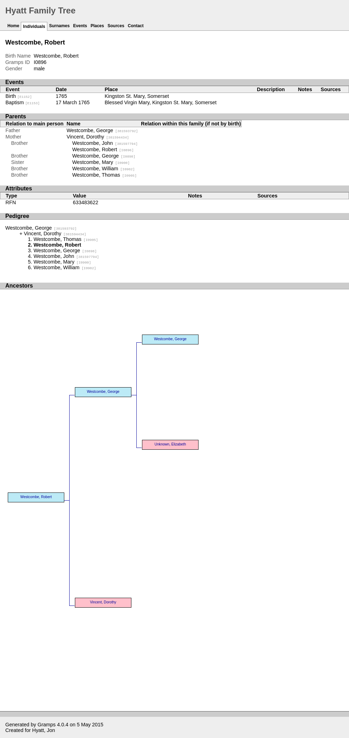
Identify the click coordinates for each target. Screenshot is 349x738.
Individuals (34, 26)
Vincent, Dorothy (98, 137)
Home (13, 25)
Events (80, 25)
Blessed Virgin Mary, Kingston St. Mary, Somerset (161, 102)
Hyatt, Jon (43, 730)
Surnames (59, 25)
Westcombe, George (102, 130)
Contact (136, 25)
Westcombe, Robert (103, 149)
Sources (115, 25)
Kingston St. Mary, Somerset (137, 96)
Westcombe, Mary (101, 162)
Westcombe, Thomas (104, 175)
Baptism (23, 102)
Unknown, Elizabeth (170, 444)
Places (97, 25)
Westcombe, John (105, 143)
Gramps (46, 724)
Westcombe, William (103, 168)
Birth (19, 96)
